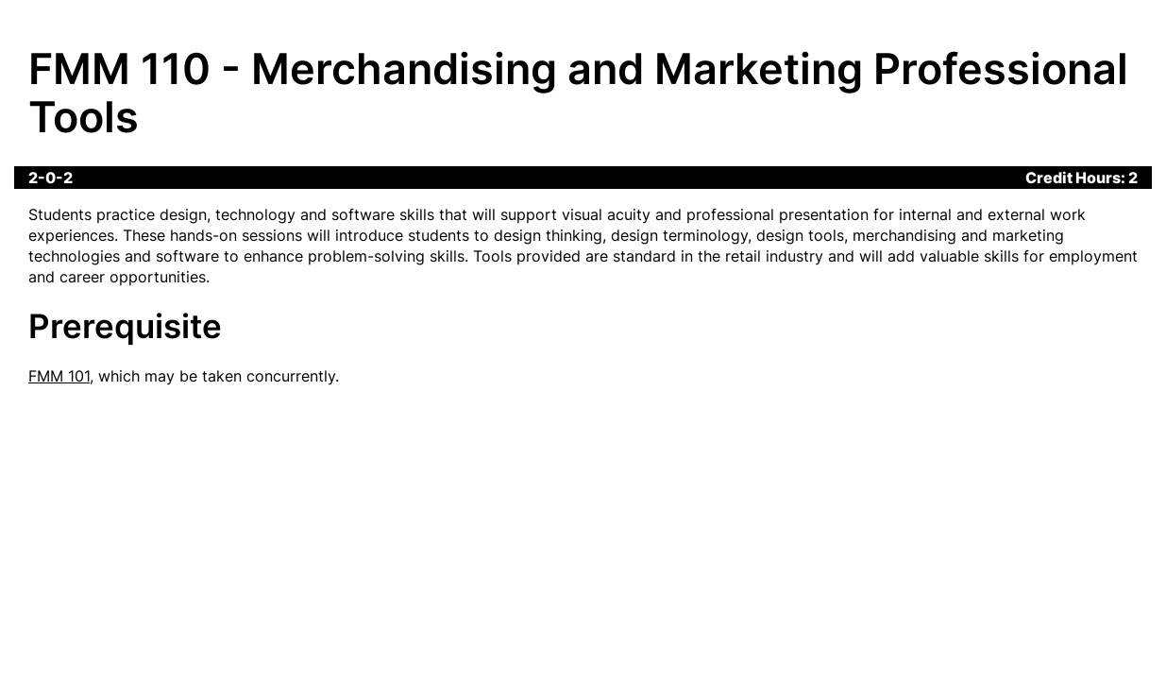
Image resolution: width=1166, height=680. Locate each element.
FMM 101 (59, 375)
